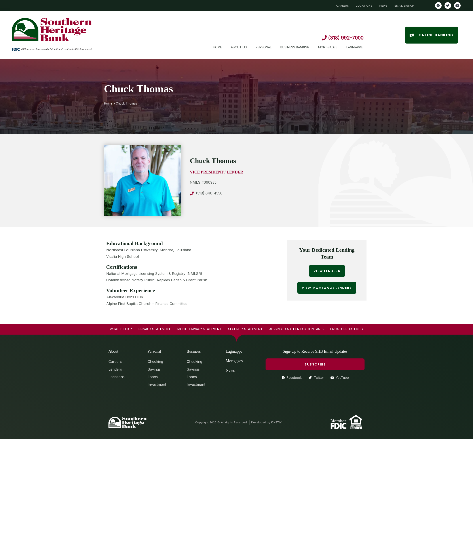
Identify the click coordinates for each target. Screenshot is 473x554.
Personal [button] (264, 47)
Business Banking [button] (294, 47)
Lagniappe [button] (354, 47)
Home (217, 47)
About (113, 351)
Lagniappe (234, 351)
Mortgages (328, 47)
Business (194, 351)
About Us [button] (239, 47)
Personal (154, 351)
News (230, 370)
